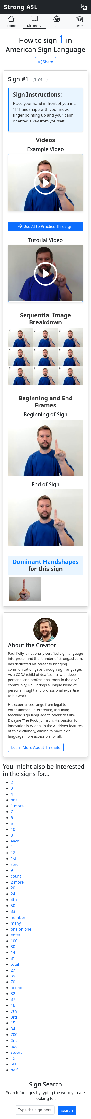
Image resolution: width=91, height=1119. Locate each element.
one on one (21, 929)
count (16, 876)
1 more (17, 806)
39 (13, 976)
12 (13, 852)
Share (45, 62)
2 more (17, 882)
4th (14, 899)
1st (13, 858)
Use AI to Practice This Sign (45, 226)
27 (13, 970)
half (14, 1070)
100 (14, 940)
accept (17, 987)
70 (13, 982)
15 (13, 1023)
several (17, 1052)
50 (13, 905)
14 (13, 952)
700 (14, 1034)
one (14, 800)
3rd (14, 1017)
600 (14, 1064)
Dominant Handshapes (45, 561)
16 (13, 1005)
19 (13, 1058)
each (15, 841)
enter (15, 935)
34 (13, 1028)
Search (67, 1110)
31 (13, 958)
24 (13, 894)
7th (14, 1011)
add (14, 1046)
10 (13, 829)
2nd (14, 1040)
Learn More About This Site (35, 747)
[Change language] (84, 6)
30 (13, 946)
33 (13, 911)
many (16, 923)
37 (13, 999)
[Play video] (46, 182)
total (15, 964)
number (18, 917)
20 (13, 888)
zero (15, 864)
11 (13, 847)
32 (13, 993)
